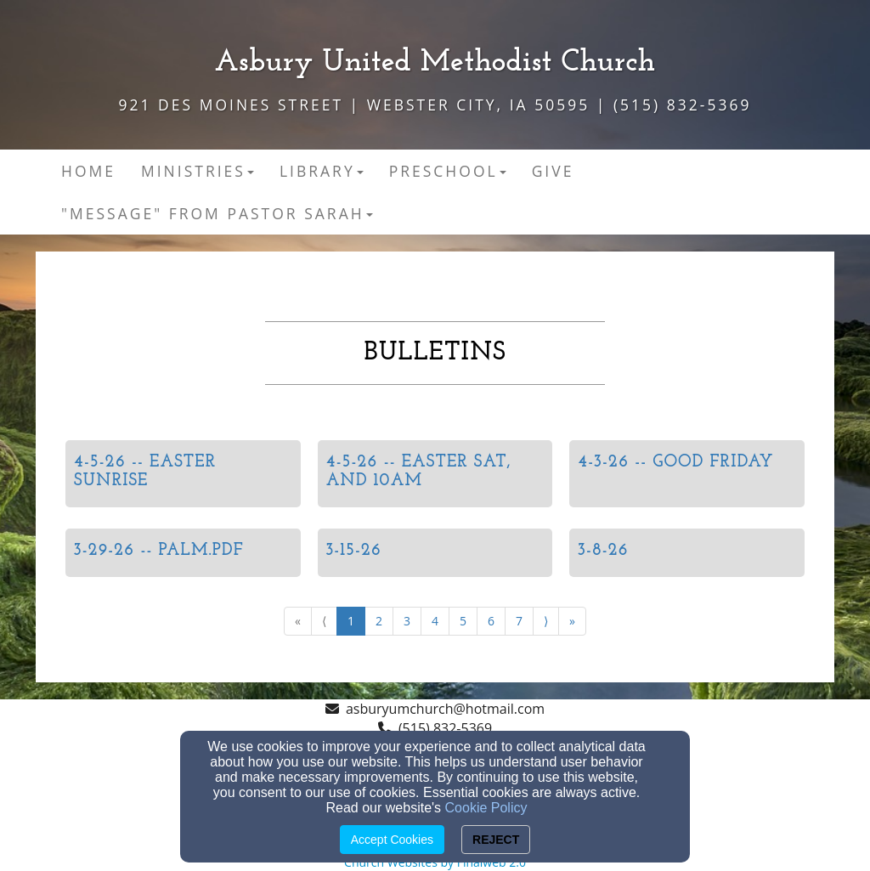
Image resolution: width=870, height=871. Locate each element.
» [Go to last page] (572, 621)
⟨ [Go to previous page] (324, 621)
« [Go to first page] (298, 621)
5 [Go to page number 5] (463, 621)
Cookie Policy (486, 807)
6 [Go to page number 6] (491, 621)
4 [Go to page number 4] (435, 621)
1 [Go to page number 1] (350, 621)
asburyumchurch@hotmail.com (445, 708)
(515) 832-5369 (445, 728)
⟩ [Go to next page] (546, 621)
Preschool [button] (447, 171)
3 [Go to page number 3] (407, 621)
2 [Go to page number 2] (379, 621)
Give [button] (553, 171)
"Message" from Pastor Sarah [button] (217, 213)
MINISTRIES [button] (197, 171)
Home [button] (88, 171)
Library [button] (322, 171)
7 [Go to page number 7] (519, 621)
